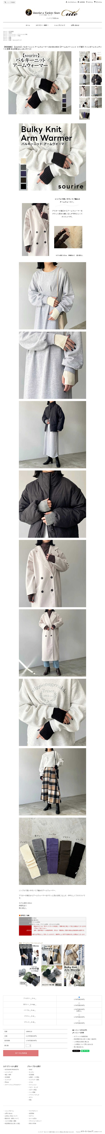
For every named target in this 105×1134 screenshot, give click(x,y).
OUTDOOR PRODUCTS (12, 1069)
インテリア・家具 (34, 1079)
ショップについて (59, 25)
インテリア (8, 1079)
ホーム (28, 25)
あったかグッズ (17, 40)
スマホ (31, 1082)
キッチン (31, 1072)
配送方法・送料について (12, 1118)
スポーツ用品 (33, 1090)
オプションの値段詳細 (81, 1036)
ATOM (34, 1123)
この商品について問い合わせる (83, 1044)
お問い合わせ (75, 25)
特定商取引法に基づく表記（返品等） (85, 1039)
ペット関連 (32, 1092)
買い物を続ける (78, 1047)
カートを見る (33, 1118)
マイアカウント (72, 2)
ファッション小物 (22, 34)
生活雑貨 (11, 31)
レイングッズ (8, 1072)
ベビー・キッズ (33, 1087)
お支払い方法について (11, 1116)
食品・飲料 (8, 1074)
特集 (10, 37)
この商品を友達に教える (81, 1041)
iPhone (7, 1082)
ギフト (31, 1097)
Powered (89, 1132)
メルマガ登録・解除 (10, 1121)
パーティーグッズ (34, 1095)
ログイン (90, 2)
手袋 (19, 35)
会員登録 (82, 2)
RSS (30, 1123)
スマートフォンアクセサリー (13, 1084)
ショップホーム (9, 1111)
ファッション (12, 34)
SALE (10, 33)
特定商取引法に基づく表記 (12, 1123)
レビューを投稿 (79, 1032)
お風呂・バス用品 (34, 1077)
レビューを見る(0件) (80, 1030)
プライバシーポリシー (35, 1121)
